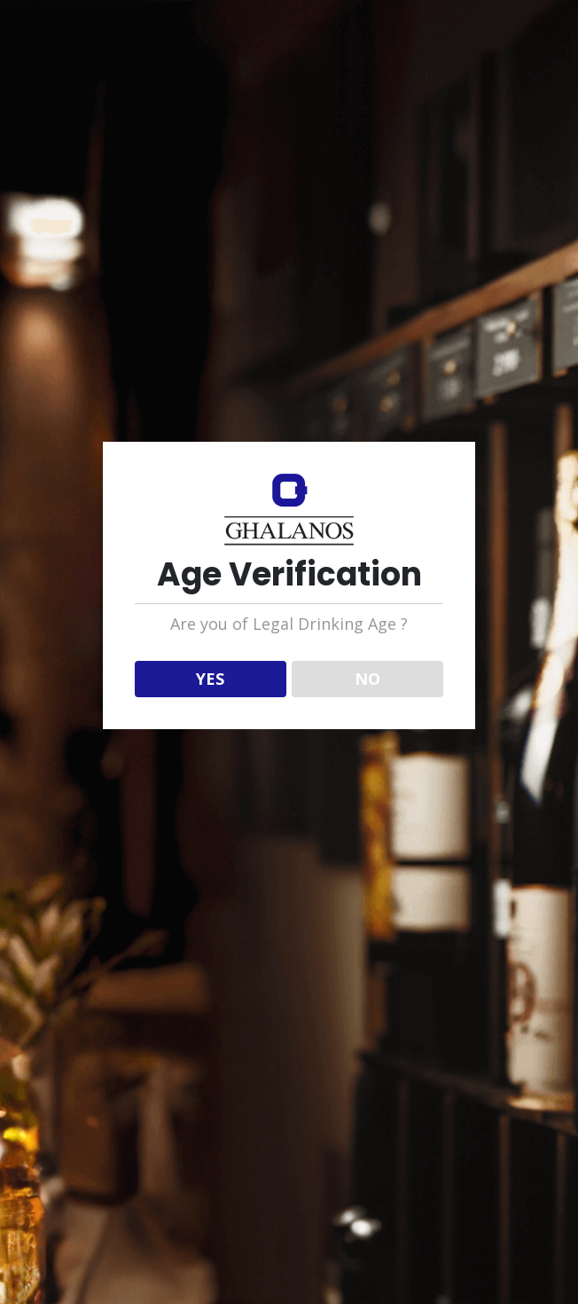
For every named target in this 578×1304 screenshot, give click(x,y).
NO (367, 678)
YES (210, 678)
